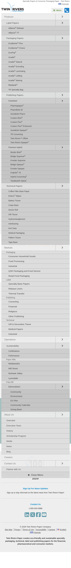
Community (16, 392)
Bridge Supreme (18, 156)
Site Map (8, 530)
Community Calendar (20, 405)
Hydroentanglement (16, 219)
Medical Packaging (16, 233)
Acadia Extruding (16, 66)
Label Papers (12, 23)
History (9, 431)
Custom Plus (16, 122)
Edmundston (14, 387)
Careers (8, 457)
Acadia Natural (15, 62)
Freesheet (12, 101)
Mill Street (13, 368)
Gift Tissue (12, 214)
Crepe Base (13, 205)
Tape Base (12, 242)
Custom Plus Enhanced (21, 126)
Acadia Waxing (15, 80)
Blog (8, 451)
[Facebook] (38, 514)
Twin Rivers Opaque (20, 142)
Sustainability (12, 346)
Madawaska (14, 363)
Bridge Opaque (17, 164)
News (9, 446)
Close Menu (37, 475)
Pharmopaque (17, 105)
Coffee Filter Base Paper (18, 191)
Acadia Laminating (16, 71)
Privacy (17, 530)
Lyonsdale (13, 378)
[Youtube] (44, 514)
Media (9, 441)
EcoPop (12, 52)
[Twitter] (32, 514)
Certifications (14, 351)
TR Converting (17, 134)
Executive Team (13, 425)
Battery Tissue (14, 200)
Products (8, 17)
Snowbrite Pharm (18, 114)
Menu (58, 10)
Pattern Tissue (14, 238)
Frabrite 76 (16, 172)
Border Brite (16, 152)
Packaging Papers (14, 38)
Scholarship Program (16, 436)
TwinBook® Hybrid (18, 181)
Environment (16, 396)
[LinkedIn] (26, 514)
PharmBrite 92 (17, 110)
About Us (9, 414)
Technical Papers (14, 186)
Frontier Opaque (17, 169)
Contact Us (10, 463)
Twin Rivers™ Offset (19, 138)
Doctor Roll (13, 210)
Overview (10, 420)
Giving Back (16, 409)
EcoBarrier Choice (16, 48)
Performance (13, 356)
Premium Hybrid (15, 147)
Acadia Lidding (15, 75)
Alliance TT (13, 32)
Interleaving (13, 224)
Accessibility (41, 530)
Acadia (11, 57)
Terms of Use (28, 530)
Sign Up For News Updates (35, 488)
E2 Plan (14, 400)
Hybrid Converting (19, 176)
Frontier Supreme (18, 160)
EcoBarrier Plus (15, 43)
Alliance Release (16, 28)
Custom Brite (17, 118)
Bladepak (12, 85)
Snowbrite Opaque (19, 130)
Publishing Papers (14, 95)
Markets (8, 247)
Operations (10, 339)
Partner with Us (13, 469)
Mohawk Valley (15, 373)
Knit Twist (12, 228)
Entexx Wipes (14, 195)
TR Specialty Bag (15, 90)
